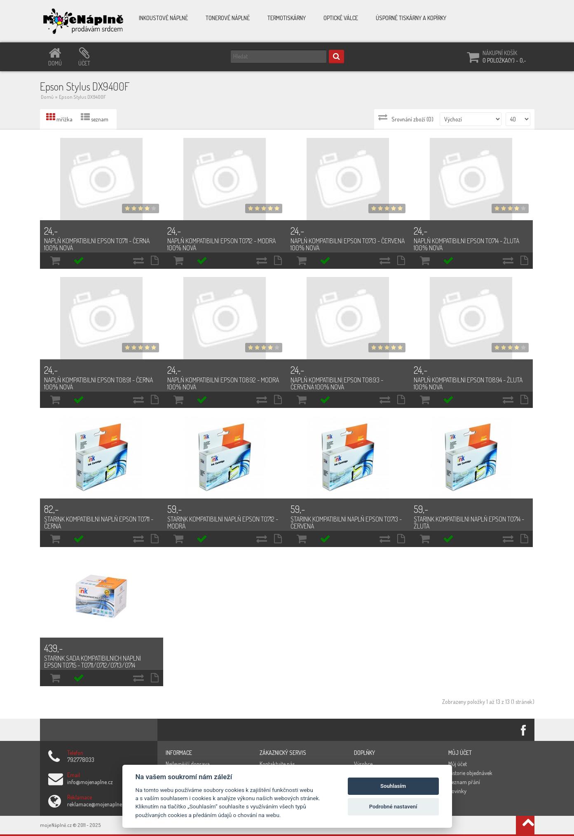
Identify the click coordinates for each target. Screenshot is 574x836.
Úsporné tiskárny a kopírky (411, 17)
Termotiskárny (286, 17)
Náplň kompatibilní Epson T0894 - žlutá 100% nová (468, 383)
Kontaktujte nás (277, 763)
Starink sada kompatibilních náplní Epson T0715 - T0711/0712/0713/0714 (92, 661)
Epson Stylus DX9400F (82, 97)
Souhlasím (393, 786)
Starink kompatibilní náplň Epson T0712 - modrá (222, 522)
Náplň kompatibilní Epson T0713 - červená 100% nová (348, 244)
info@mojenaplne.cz (90, 781)
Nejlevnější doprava (188, 763)
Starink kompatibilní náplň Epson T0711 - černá (98, 522)
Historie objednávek (470, 772)
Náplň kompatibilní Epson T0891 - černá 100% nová (98, 383)
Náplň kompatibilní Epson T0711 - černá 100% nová (97, 244)
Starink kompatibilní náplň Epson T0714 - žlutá (469, 522)
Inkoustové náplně (163, 17)
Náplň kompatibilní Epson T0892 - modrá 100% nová (223, 383)
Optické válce (340, 17)
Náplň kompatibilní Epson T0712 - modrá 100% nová (221, 244)
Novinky (457, 790)
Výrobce (363, 763)
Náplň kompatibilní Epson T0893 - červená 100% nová (337, 383)
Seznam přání (464, 781)
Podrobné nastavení (393, 806)
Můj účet (457, 763)
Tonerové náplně (228, 17)
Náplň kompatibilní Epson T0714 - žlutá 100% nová (466, 244)
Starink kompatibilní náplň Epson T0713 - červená (346, 522)
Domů (47, 97)
